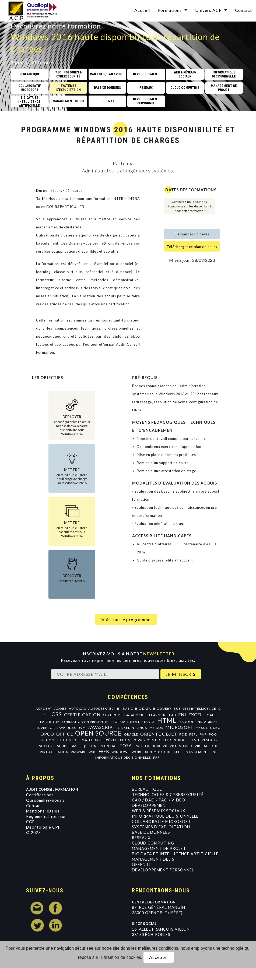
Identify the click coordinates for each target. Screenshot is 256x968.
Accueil (142, 10)
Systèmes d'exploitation (161, 827)
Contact (243, 10)
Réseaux (141, 837)
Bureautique (147, 789)
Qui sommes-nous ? (45, 800)
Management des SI (154, 859)
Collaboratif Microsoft (161, 821)
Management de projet (159, 848)
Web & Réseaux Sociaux (158, 810)
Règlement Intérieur (46, 816)
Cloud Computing (153, 843)
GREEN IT (141, 864)
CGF (30, 821)
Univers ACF (208, 10)
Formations (170, 10)
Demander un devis (192, 234)
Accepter (159, 957)
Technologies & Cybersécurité (168, 794)
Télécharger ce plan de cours (192, 247)
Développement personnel (163, 870)
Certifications (40, 795)
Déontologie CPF (43, 827)
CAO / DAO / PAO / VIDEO (158, 800)
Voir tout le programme (125, 619)
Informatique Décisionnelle (165, 816)
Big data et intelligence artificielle (175, 854)
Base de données (151, 832)
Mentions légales (42, 811)
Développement (150, 805)
